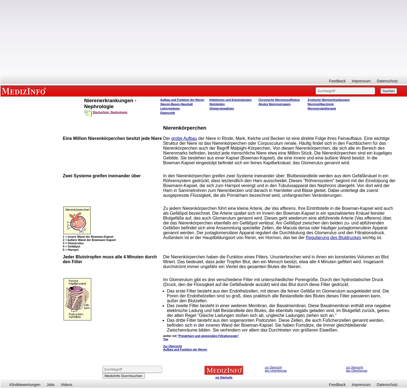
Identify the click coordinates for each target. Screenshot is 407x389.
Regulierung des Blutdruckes (333, 237)
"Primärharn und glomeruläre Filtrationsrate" (208, 335)
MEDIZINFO (25, 90)
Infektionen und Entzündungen (230, 99)
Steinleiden (217, 104)
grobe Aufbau (184, 138)
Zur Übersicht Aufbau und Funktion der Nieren (185, 348)
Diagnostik (167, 112)
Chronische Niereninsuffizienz (279, 99)
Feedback (337, 81)
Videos (67, 384)
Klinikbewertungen (24, 384)
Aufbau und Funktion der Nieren (182, 99)
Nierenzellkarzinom (321, 104)
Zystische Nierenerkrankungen (329, 99)
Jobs (51, 384)
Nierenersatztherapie (322, 108)
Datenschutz (387, 81)
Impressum (361, 81)
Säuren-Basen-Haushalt (176, 104)
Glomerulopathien (221, 108)
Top (165, 339)
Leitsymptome (170, 108)
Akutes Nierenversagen (274, 104)
